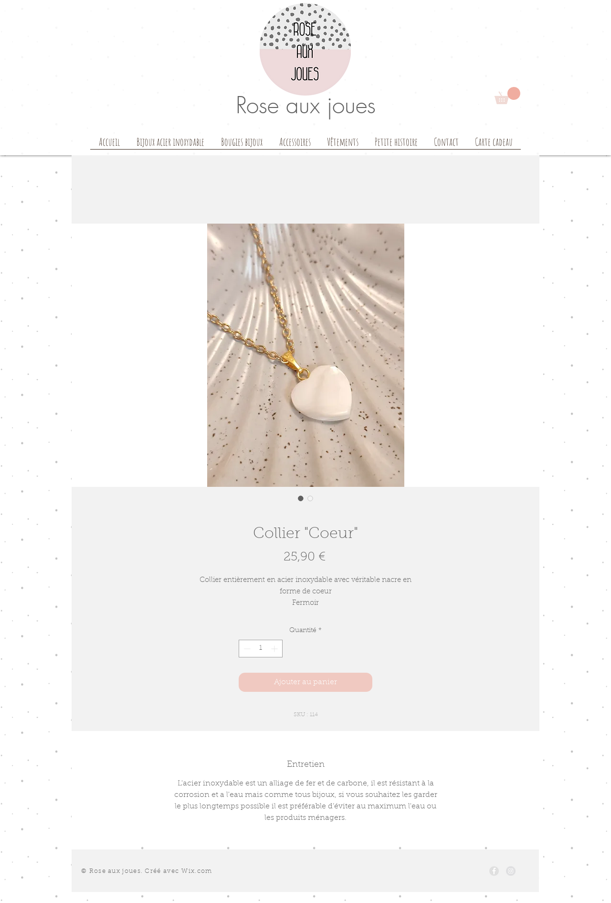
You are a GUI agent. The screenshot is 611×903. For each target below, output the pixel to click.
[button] (507, 95)
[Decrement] (246, 648)
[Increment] (275, 648)
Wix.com (196, 871)
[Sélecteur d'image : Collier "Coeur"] (301, 498)
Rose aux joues (306, 105)
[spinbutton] (260, 648)
